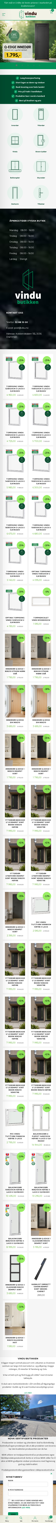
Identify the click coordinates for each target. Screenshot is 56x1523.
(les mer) (26, 1508)
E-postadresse (28, 1492)
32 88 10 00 (21, 322)
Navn (28, 1483)
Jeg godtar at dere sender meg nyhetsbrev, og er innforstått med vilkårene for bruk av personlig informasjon (26, 1504)
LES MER (28, 1392)
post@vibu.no (21, 328)
